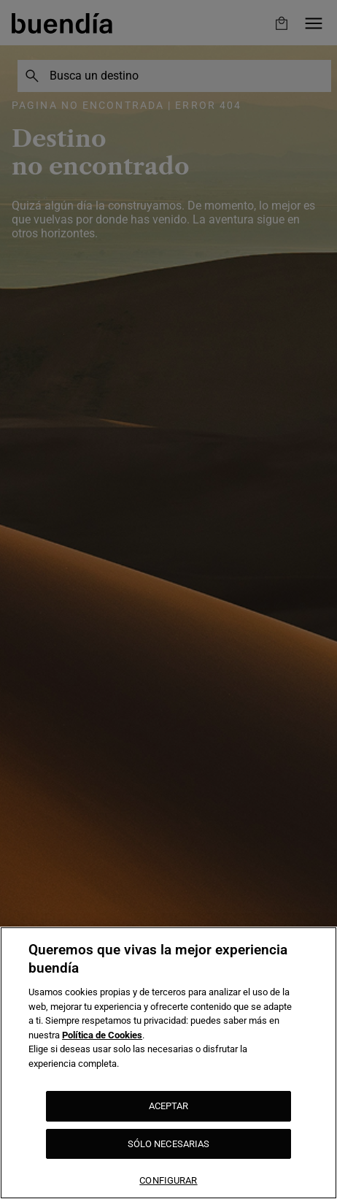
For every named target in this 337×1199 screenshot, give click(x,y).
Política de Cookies (102, 1035)
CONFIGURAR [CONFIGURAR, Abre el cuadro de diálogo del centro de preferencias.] (168, 1180)
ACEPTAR (169, 1105)
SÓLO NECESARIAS (169, 1143)
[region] (168, 1063)
